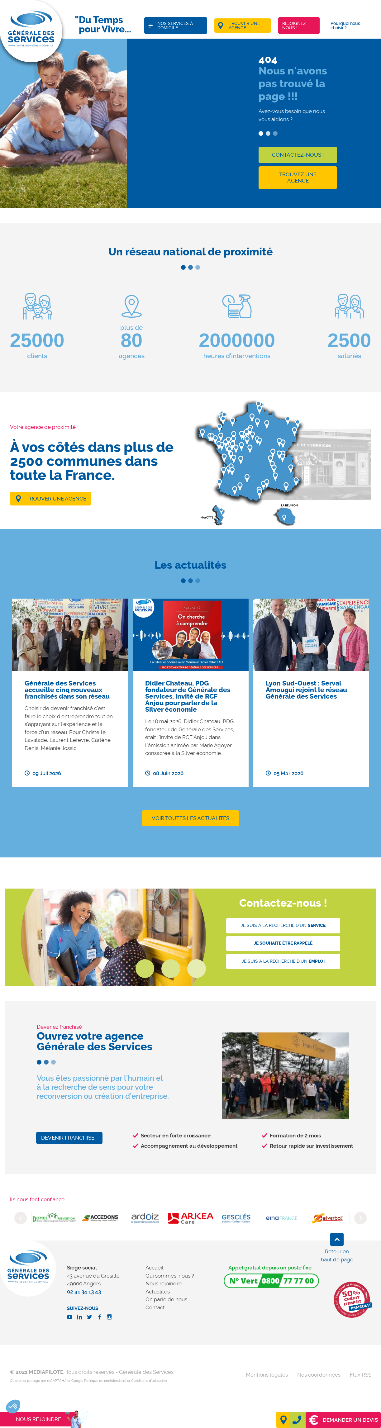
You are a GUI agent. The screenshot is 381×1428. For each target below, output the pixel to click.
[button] (13, 1406)
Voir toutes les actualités (190, 818)
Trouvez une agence (298, 177)
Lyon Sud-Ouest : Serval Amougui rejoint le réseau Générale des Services (306, 690)
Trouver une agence (56, 499)
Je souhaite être (283, 943)
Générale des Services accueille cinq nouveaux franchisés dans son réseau (67, 690)
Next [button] (360, 1218)
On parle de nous (166, 1299)
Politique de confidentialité (105, 1381)
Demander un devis (343, 1420)
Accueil (154, 1267)
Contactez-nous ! (298, 155)
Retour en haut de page (337, 1255)
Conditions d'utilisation (149, 1381)
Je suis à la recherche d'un (283, 925)
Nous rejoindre (163, 1283)
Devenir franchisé (67, 1138)
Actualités (157, 1291)
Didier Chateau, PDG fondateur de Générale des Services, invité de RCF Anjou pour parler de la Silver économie (187, 696)
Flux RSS (360, 1375)
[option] (70, 693)
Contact (155, 1307)
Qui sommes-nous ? (169, 1276)
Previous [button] (20, 1218)
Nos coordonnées (319, 1375)
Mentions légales (267, 1375)
